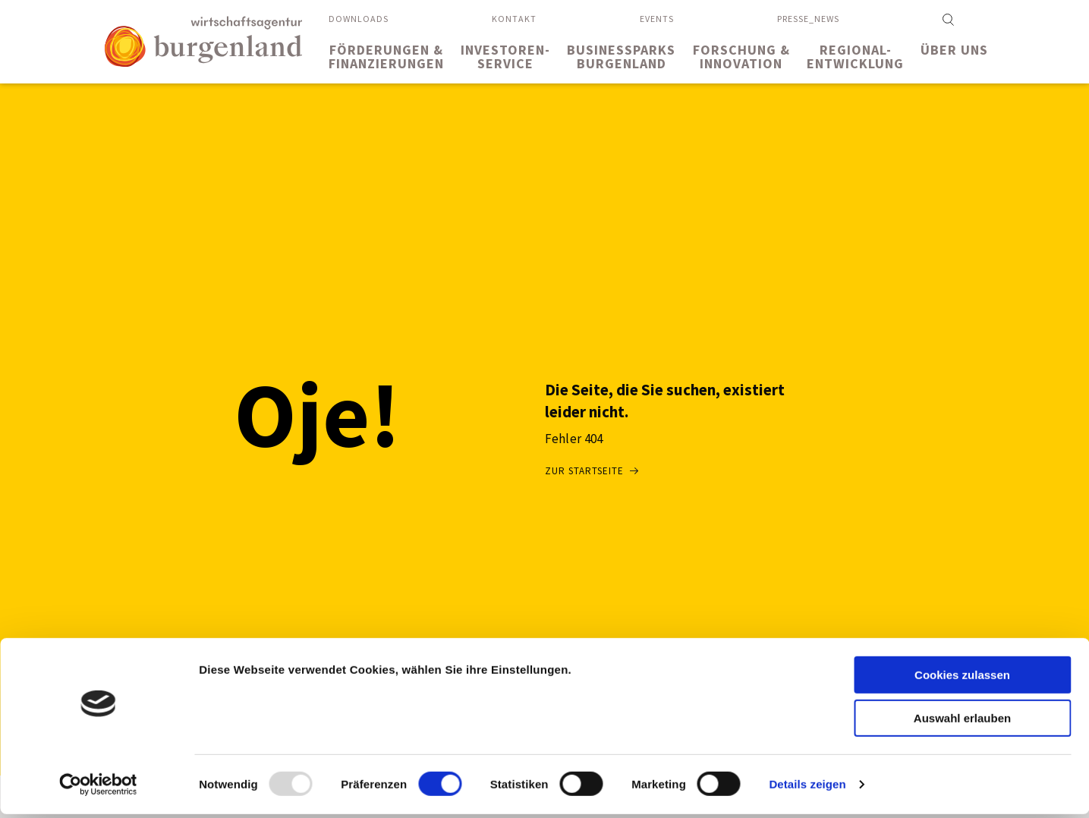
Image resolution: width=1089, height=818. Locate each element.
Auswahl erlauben (962, 722)
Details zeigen (807, 788)
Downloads (359, 18)
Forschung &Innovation (741, 56)
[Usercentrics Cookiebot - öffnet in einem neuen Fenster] (98, 788)
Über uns (954, 49)
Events (657, 18)
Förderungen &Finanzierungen (386, 56)
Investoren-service (505, 56)
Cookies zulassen (962, 678)
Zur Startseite (584, 470)
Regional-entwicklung (855, 56)
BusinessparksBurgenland (621, 56)
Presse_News (808, 18)
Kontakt (514, 18)
